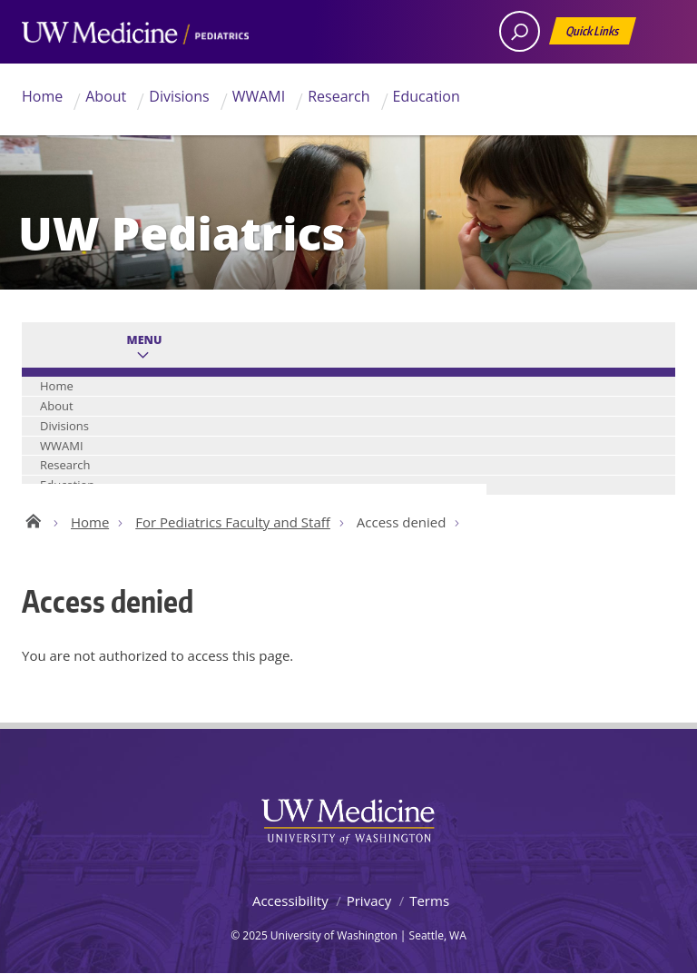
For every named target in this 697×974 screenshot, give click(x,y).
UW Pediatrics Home (33, 518)
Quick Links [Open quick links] (593, 34)
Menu (144, 340)
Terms (429, 900)
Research (338, 96)
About (105, 96)
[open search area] (519, 31)
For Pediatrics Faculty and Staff (232, 522)
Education (426, 96)
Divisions (179, 96)
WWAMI (259, 96)
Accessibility (290, 900)
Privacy (369, 900)
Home (42, 96)
